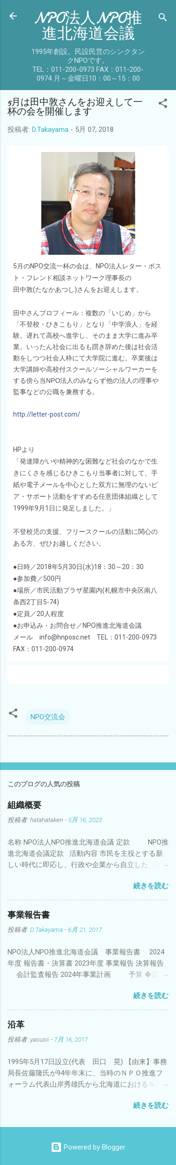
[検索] (162, 19)
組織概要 (24, 805)
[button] (162, 105)
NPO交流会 (48, 717)
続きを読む (150, 886)
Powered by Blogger (88, 1147)
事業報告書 (29, 915)
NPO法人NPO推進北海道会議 (88, 26)
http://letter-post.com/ (46, 414)
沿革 (16, 1025)
